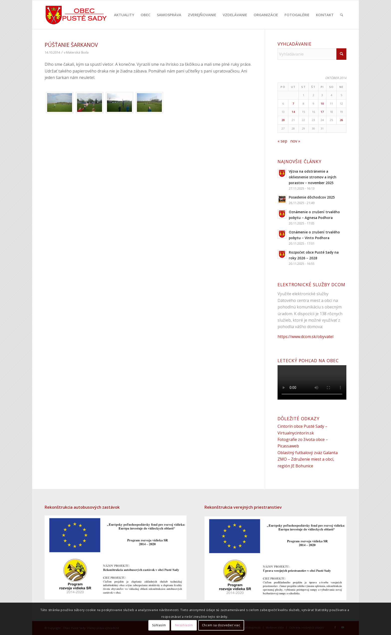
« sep (282, 141)
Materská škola (77, 52)
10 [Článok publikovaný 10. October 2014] (322, 103)
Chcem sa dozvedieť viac (221, 625)
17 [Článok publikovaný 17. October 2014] (322, 112)
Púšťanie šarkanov (71, 44)
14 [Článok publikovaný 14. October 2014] (293, 112)
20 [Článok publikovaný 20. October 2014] (283, 120)
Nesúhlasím (184, 625)
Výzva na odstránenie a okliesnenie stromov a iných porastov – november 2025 (312, 177)
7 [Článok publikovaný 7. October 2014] (293, 103)
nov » (295, 141)
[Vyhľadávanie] (341, 14)
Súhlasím (159, 625)
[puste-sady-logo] (76, 14)
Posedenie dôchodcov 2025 (312, 197)
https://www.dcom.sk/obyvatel (305, 336)
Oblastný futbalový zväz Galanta (308, 452)
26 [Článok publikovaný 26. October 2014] (341, 120)
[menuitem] (124, 14)
